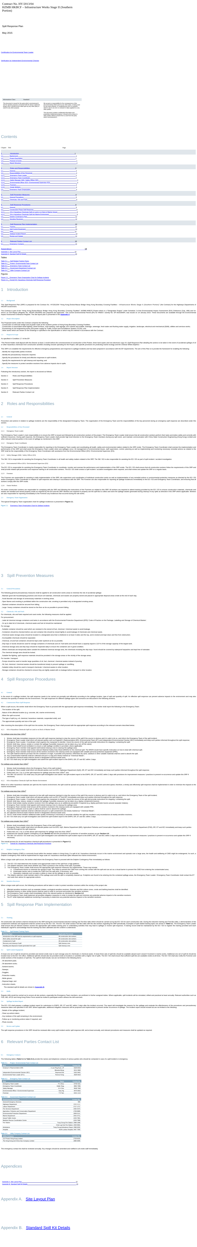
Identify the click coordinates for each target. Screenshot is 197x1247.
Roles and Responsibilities (27, 403)
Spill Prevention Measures (27, 575)
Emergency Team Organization (14, 497)
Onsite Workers (9, 485)
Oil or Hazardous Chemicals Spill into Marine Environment (24, 780)
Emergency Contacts (10, 1055)
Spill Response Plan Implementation (36, 904)
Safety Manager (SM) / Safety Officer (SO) (18, 455)
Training (6, 918)
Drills (5, 991)
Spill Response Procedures (28, 679)
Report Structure (9, 367)
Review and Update (10, 1026)
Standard (26, 99)
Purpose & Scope (9, 334)
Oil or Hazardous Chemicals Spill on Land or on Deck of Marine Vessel (28, 729)
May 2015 (7, 33)
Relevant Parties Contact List (30, 1041)
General (6, 417)
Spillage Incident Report (12, 1001)
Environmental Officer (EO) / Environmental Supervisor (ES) (24, 463)
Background (8, 300)
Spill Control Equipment (12, 950)
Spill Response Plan (12, 26)
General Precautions (10, 589)
